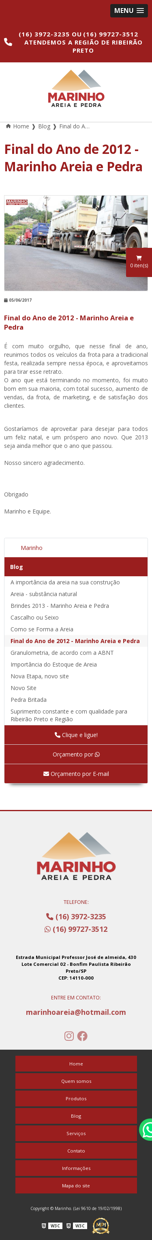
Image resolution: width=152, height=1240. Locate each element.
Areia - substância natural (44, 594)
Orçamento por (76, 754)
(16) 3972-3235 (45, 34)
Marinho (32, 548)
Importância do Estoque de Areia (54, 664)
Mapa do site (76, 1185)
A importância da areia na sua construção (65, 582)
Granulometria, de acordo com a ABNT (62, 652)
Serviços (76, 1133)
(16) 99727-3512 (110, 34)
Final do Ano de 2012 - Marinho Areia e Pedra (75, 641)
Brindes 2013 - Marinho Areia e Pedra (60, 605)
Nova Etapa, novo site (40, 676)
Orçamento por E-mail (76, 774)
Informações (76, 1168)
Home (76, 1064)
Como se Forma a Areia (42, 629)
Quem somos (76, 1081)
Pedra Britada (29, 699)
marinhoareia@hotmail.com (76, 1012)
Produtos (76, 1098)
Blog (16, 567)
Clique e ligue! (76, 735)
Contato (76, 1151)
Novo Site (23, 688)
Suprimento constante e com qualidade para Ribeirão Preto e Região (69, 715)
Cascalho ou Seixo (35, 617)
